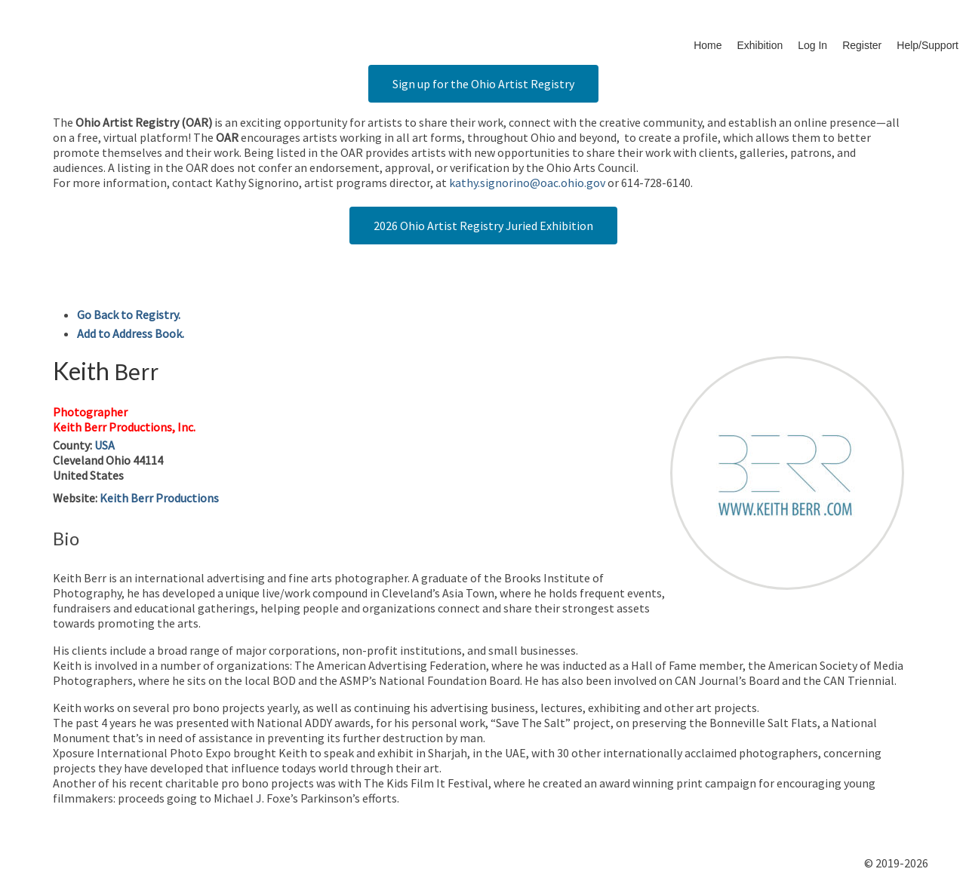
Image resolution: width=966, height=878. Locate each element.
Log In (812, 45)
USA (104, 445)
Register (861, 45)
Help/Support (927, 45)
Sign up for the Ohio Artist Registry (483, 83)
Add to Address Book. (130, 333)
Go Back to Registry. (128, 314)
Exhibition (760, 45)
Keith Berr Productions (159, 497)
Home (707, 45)
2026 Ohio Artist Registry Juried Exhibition (483, 225)
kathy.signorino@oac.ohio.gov (527, 182)
